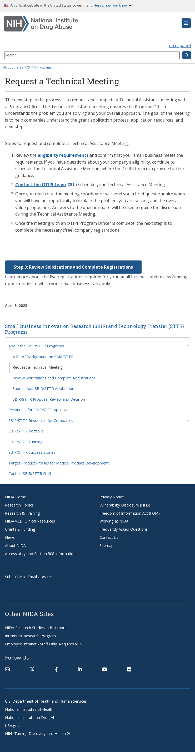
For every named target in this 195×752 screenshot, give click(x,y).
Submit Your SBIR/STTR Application (43, 388)
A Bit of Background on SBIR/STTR (43, 356)
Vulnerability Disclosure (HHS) (124, 505)
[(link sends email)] (43, 184)
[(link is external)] (32, 669)
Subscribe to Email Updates (29, 576)
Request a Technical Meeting (38, 367)
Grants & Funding (20, 529)
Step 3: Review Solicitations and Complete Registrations (73, 267)
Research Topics (19, 505)
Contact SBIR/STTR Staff (29, 473)
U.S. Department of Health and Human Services (46, 701)
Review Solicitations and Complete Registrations (54, 377)
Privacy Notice (111, 496)
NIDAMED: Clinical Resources (30, 521)
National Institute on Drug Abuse (33, 717)
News (10, 537)
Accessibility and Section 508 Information (40, 553)
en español (180, 45)
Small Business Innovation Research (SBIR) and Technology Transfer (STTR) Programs (94, 329)
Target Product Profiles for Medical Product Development (58, 463)
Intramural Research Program (30, 635)
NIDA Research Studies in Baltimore (36, 627)
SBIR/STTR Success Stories (31, 452)
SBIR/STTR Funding (25, 441)
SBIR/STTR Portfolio (26, 431)
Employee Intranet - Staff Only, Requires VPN (43, 643)
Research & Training (22, 513)
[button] (186, 23)
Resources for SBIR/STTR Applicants (40, 409)
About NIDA (15, 545)
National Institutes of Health (29, 709)
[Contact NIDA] (7, 669)
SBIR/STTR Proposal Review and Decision (49, 399)
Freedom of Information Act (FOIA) (129, 513)
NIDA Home (15, 496)
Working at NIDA (113, 521)
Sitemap (106, 545)
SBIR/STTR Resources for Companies (40, 420)
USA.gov (12, 725)
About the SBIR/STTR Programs (27, 67)
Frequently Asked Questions (123, 529)
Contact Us (108, 537)
